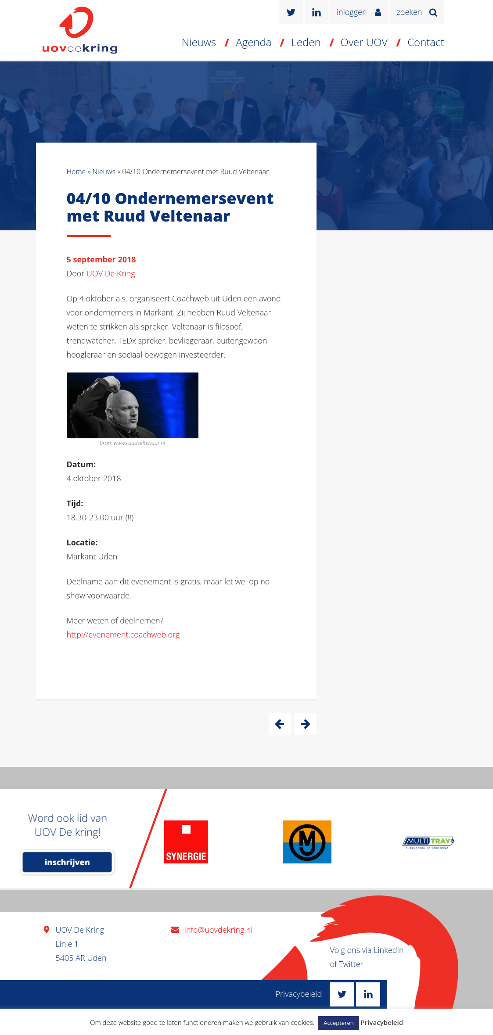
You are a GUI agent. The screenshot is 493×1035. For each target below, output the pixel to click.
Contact (425, 42)
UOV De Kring (110, 273)
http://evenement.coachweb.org (123, 634)
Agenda (253, 42)
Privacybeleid (299, 993)
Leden (305, 42)
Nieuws (199, 42)
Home (76, 171)
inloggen (352, 12)
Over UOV (364, 42)
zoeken (409, 12)
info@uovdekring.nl (218, 929)
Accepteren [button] (338, 1023)
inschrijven (67, 862)
